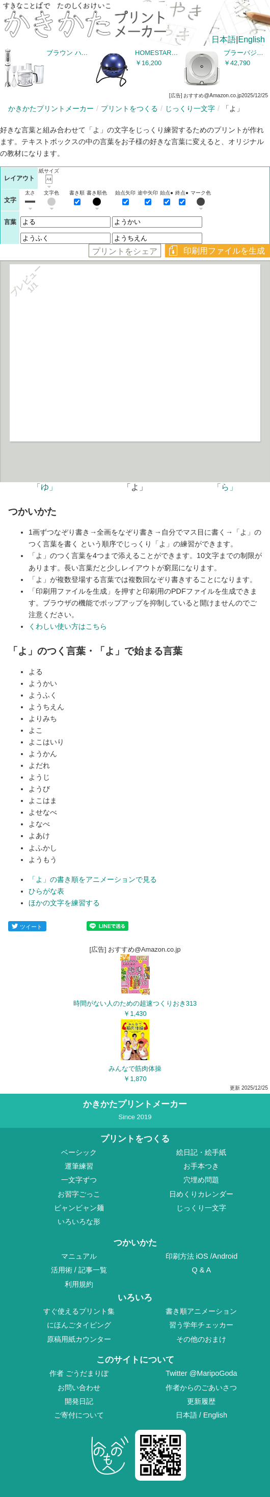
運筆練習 (79, 1166)
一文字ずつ (79, 1180)
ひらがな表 (46, 891)
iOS (203, 1256)
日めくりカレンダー (201, 1194)
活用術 (61, 1270)
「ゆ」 (45, 487)
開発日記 (79, 1401)
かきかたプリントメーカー (51, 108)
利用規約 (79, 1284)
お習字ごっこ (79, 1194)
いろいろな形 (79, 1221)
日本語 (223, 39)
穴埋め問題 (201, 1180)
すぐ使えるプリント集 (79, 1311)
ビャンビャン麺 (79, 1208)
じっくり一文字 (190, 108)
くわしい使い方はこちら (68, 626)
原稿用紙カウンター (79, 1339)
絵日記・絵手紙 (201, 1152)
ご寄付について (79, 1415)
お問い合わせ (79, 1387)
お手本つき (201, 1166)
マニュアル (79, 1256)
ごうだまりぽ (87, 1373)
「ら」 (225, 487)
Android (225, 1256)
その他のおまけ (201, 1339)
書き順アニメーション (201, 1311)
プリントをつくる (129, 108)
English (251, 39)
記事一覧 (92, 1270)
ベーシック (79, 1152)
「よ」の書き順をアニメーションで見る (93, 879)
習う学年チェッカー (201, 1325)
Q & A (201, 1270)
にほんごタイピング (79, 1325)
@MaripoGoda (213, 1373)
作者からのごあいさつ (201, 1387)
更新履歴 (201, 1401)
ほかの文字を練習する (64, 903)
